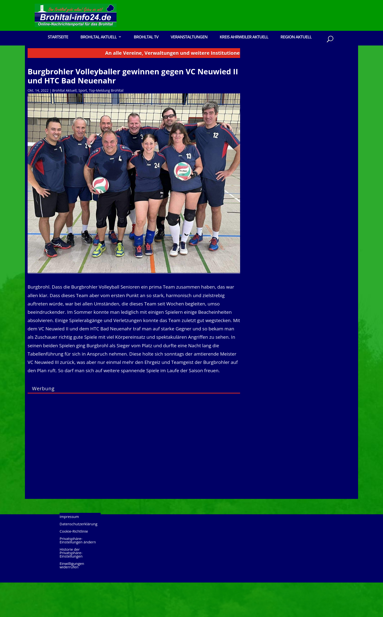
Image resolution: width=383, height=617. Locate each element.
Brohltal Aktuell (98, 37)
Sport (82, 125)
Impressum (69, 551)
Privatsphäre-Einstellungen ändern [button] (78, 575)
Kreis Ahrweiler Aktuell (244, 37)
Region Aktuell (295, 37)
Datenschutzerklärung (78, 559)
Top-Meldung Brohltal (106, 125)
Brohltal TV (146, 37)
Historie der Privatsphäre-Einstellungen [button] (71, 587)
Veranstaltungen (189, 37)
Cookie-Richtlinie (74, 566)
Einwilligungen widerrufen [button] (72, 600)
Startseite (58, 37)
